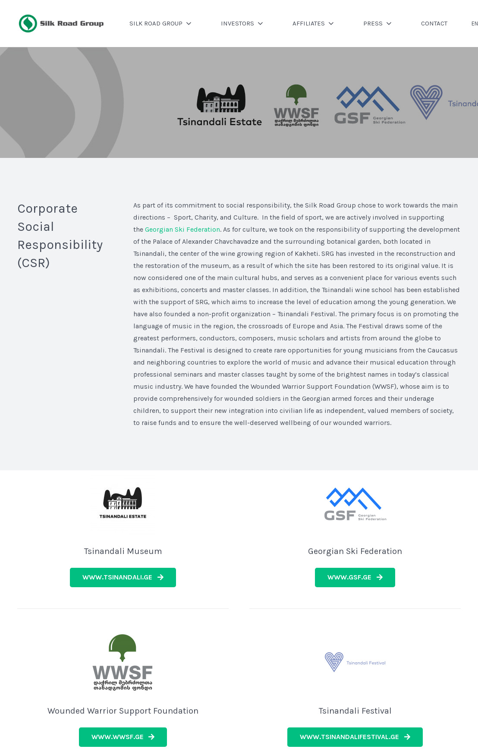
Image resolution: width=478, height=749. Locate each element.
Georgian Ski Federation (182, 229)
